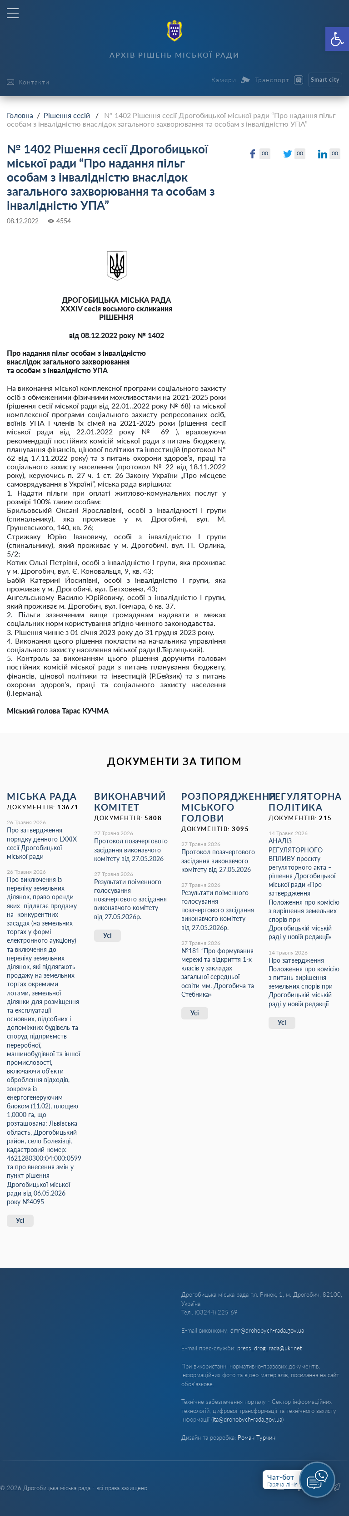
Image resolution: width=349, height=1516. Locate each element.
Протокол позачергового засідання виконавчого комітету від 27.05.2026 (131, 849)
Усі (20, 1220)
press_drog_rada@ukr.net (269, 1348)
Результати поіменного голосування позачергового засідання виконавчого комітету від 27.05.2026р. (130, 899)
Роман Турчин (256, 1437)
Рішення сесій (67, 115)
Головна (20, 115)
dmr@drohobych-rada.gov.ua (267, 1330)
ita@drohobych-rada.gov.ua (247, 1419)
